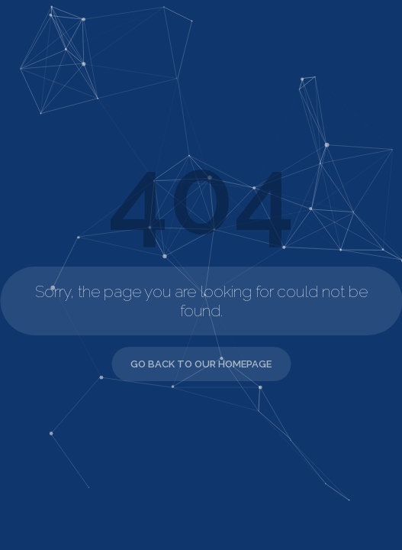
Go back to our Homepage (201, 364)
